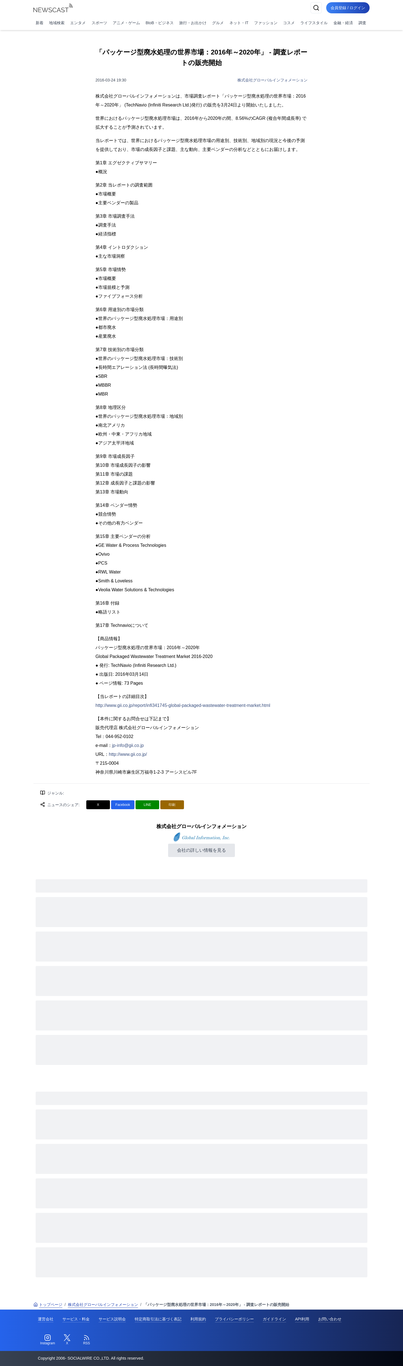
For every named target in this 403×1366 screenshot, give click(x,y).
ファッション (265, 23)
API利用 (302, 1319)
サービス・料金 (76, 1319)
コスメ (289, 23)
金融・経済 (343, 23)
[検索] (316, 7)
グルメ (218, 23)
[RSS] (86, 1340)
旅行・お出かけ (193, 23)
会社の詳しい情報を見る (201, 850)
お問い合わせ (329, 1319)
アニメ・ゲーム (126, 23)
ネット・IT (238, 23)
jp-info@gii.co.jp (128, 745)
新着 (39, 23)
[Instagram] (47, 1340)
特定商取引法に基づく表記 (158, 1319)
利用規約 (198, 1319)
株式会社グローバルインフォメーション (272, 80)
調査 (362, 23)
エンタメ (78, 23)
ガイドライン (274, 1319)
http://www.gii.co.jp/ (128, 754)
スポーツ (99, 23)
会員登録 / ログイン (348, 8)
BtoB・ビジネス (159, 23)
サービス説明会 (112, 1319)
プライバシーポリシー (234, 1319)
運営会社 (45, 1319)
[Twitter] (67, 1340)
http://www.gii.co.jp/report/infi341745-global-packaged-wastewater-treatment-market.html (182, 705)
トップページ (47, 1304)
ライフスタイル (314, 23)
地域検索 (57, 23)
